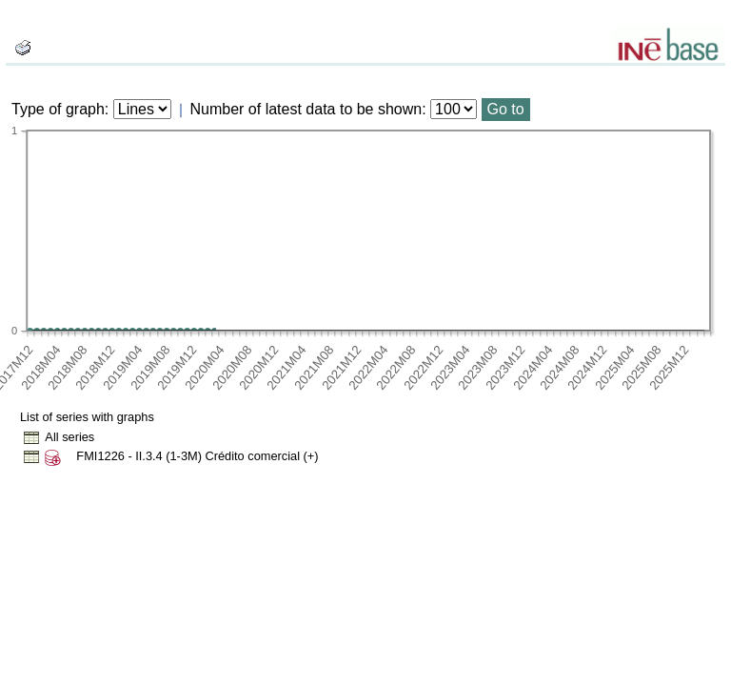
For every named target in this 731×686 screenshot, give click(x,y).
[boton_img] (22, 47)
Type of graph (58, 109)
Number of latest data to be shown (306, 109)
